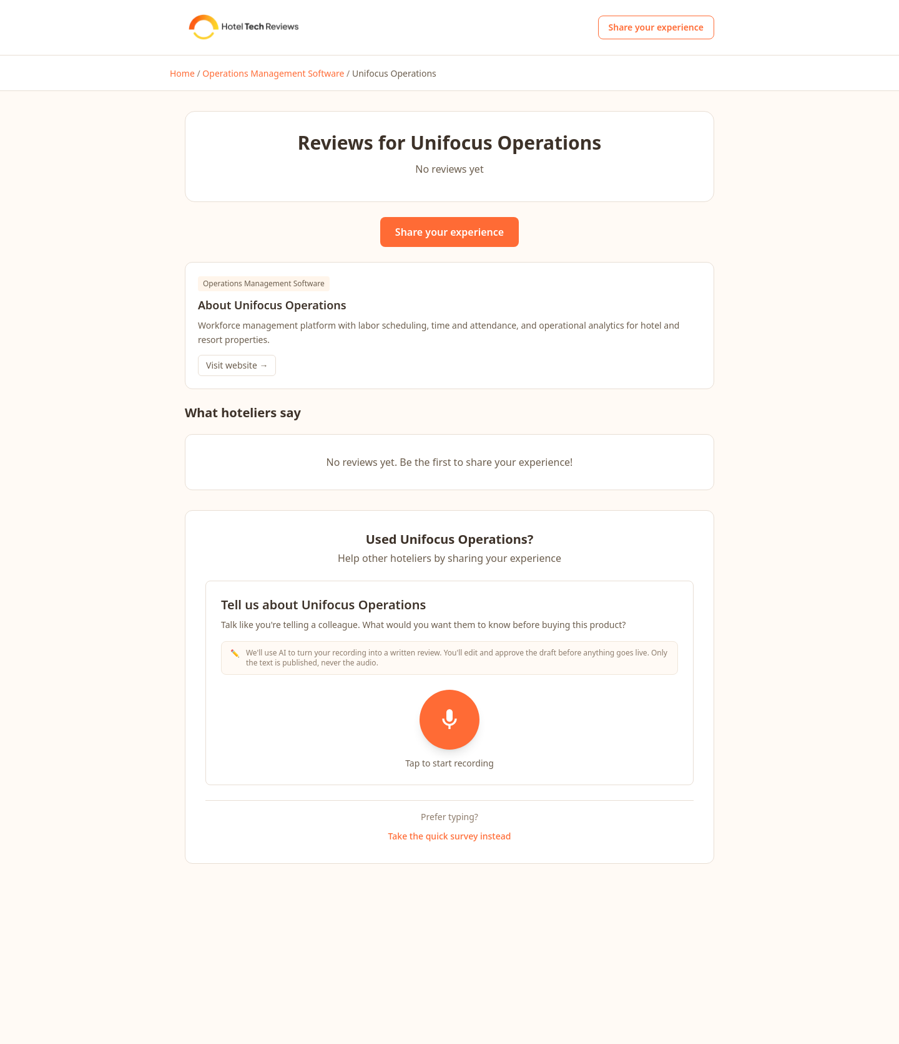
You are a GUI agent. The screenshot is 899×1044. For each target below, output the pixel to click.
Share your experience (656, 27)
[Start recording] (449, 720)
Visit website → (237, 365)
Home (182, 73)
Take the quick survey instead (449, 836)
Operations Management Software (273, 73)
